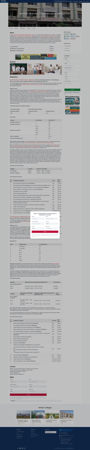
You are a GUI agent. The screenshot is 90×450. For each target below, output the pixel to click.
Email (47, 216)
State (33, 226)
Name (33, 216)
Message (48, 226)
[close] (58, 213)
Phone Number (35, 221)
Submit (45, 231)
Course (47, 221)
